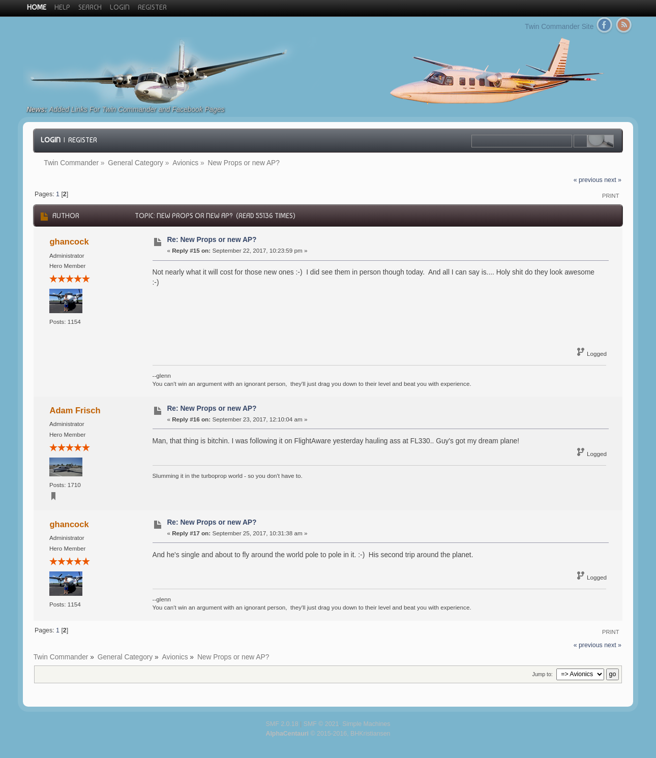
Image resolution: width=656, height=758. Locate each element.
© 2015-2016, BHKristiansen (327, 733)
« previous (588, 180)
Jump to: (542, 674)
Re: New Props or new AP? (211, 240)
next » (612, 180)
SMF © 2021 (321, 723)
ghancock (69, 241)
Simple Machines (366, 723)
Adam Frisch (75, 410)
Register (82, 140)
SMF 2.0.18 (282, 723)
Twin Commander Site (559, 27)
